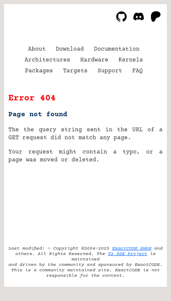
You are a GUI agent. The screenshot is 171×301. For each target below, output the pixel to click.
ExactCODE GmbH (131, 248)
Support (109, 71)
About (37, 49)
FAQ (137, 71)
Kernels (130, 60)
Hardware (94, 60)
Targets (75, 71)
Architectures (47, 60)
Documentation (117, 49)
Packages (39, 71)
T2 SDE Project (127, 254)
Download (70, 49)
